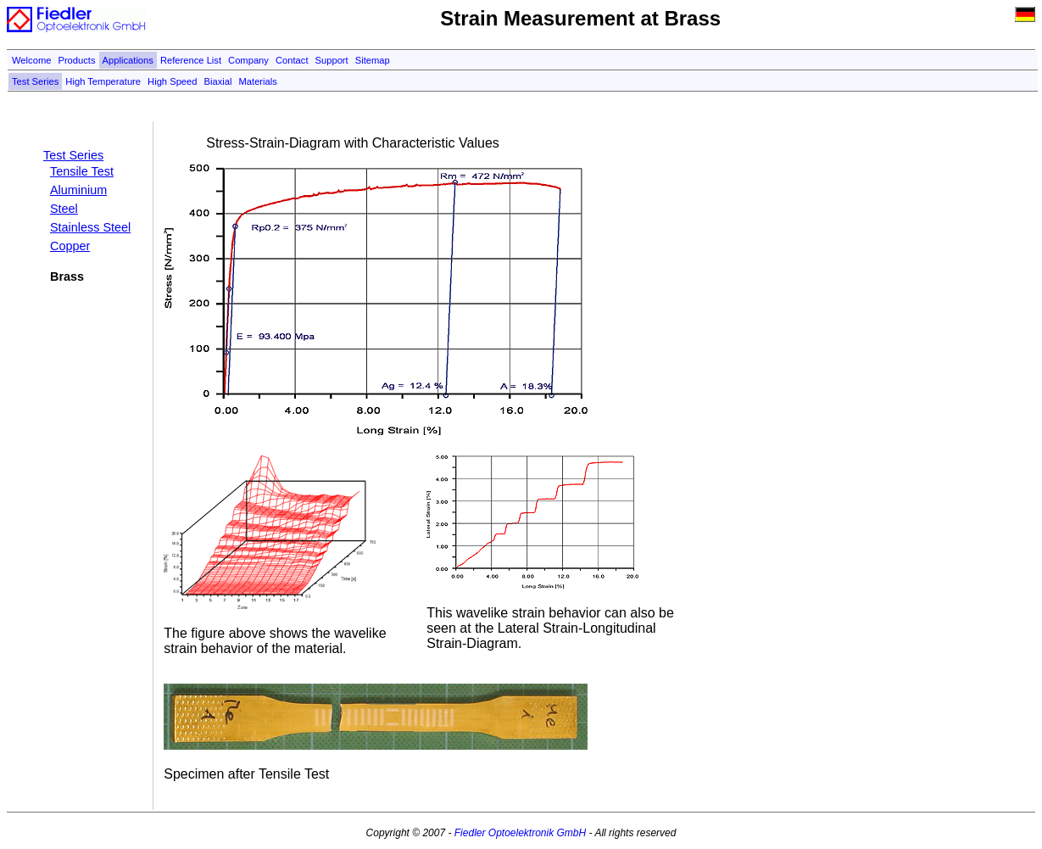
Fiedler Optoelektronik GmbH (520, 833)
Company (248, 60)
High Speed (172, 81)
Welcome (31, 60)
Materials (258, 81)
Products (76, 60)
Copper (70, 246)
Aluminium (78, 190)
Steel (64, 208)
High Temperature (103, 81)
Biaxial (218, 81)
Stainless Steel (90, 227)
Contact (292, 60)
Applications (128, 60)
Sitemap (372, 60)
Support (331, 60)
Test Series (35, 81)
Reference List (190, 60)
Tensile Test (82, 171)
